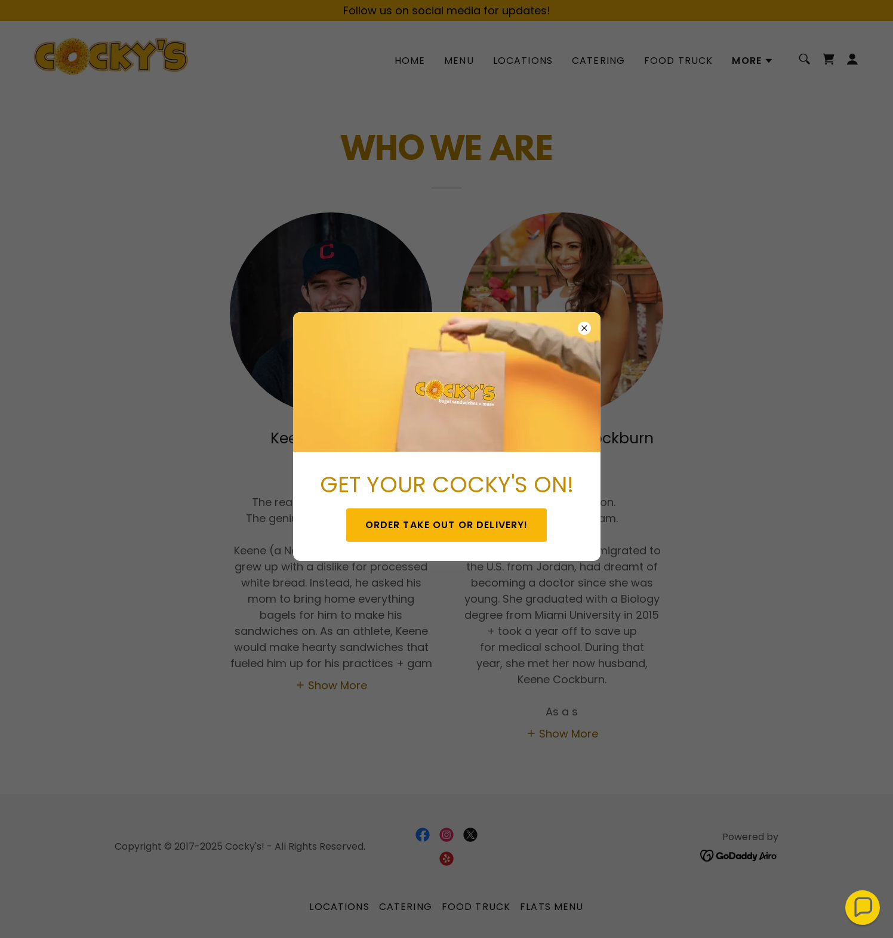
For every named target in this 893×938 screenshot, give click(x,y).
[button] (862, 907)
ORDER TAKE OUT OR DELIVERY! (446, 525)
